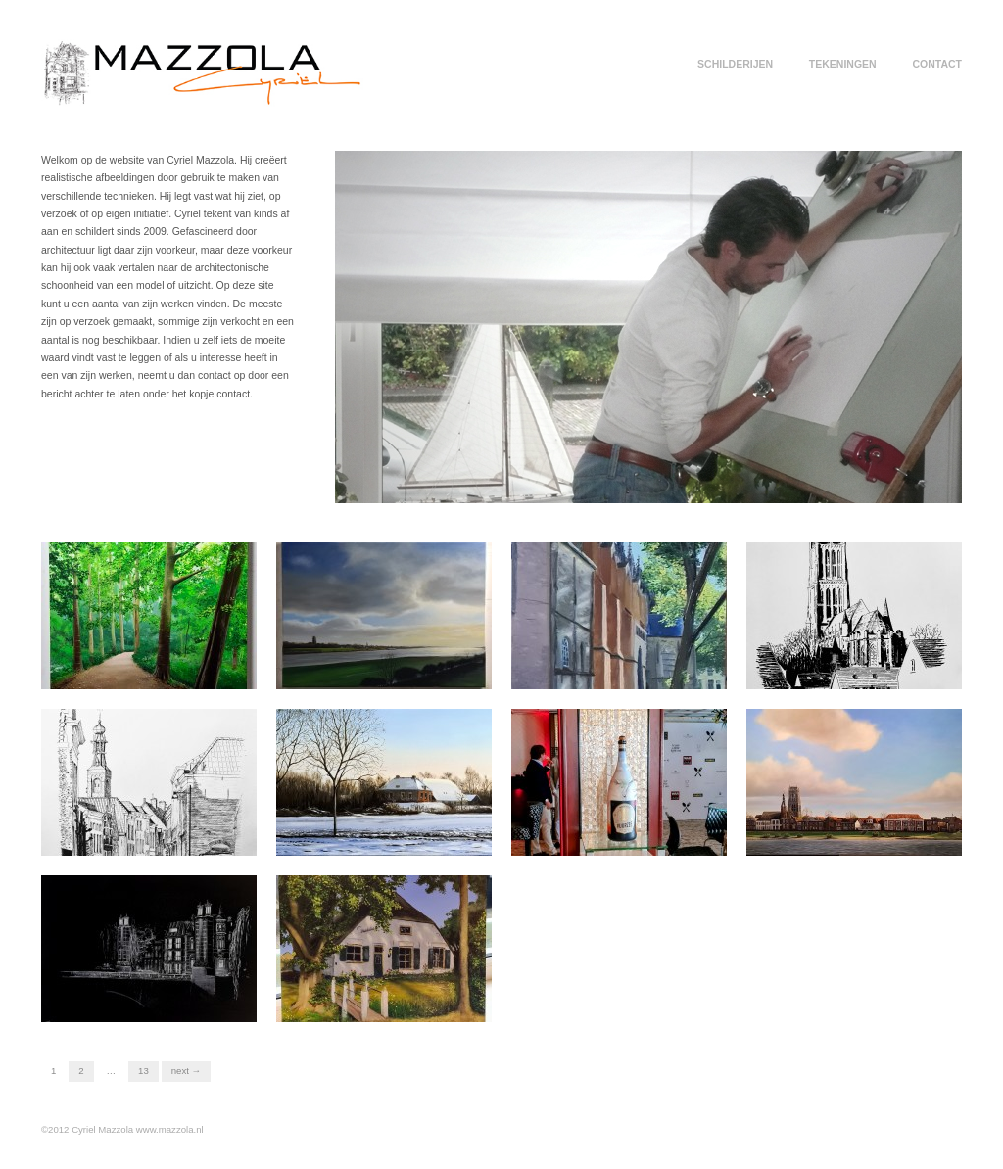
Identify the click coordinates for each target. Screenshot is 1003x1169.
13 (143, 1070)
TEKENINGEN (843, 64)
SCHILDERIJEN (735, 64)
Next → (186, 1070)
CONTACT (937, 64)
